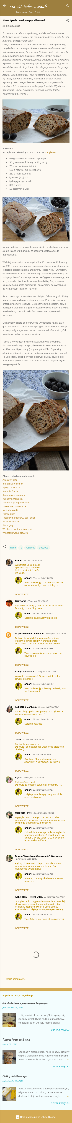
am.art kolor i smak (28, 6)
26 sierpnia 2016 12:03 (43, 914)
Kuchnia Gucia (10, 491)
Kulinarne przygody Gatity (16, 502)
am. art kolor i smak (13, 483)
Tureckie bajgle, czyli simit (16, 1039)
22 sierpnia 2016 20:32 (43, 578)
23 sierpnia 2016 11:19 (26, 859)
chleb (13, 547)
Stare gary (8, 525)
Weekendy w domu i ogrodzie (18, 529)
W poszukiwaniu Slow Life (29, 633)
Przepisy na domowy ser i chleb (19, 517)
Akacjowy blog (10, 480)
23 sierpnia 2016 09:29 (44, 813)
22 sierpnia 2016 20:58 (48, 707)
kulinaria (30, 547)
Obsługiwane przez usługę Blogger (36, 1117)
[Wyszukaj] (67, 6)
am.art (27, 578)
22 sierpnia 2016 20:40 (38, 601)
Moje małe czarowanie (14, 506)
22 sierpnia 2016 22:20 (33, 739)
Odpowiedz (21, 594)
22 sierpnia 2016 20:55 (43, 613)
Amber (19, 560)
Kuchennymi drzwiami (14, 495)
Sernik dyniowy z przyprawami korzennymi (25, 1002)
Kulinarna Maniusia (13, 498)
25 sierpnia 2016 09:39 (54, 897)
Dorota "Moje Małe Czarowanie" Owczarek (38, 856)
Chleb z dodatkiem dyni (15, 1076)
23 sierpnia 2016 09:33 (43, 828)
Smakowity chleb (11, 521)
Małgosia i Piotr (23, 812)
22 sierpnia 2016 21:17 (43, 684)
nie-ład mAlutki (10, 510)
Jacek (18, 739)
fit (21, 547)
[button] (67, 20)
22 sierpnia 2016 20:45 (56, 634)
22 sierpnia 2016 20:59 (43, 648)
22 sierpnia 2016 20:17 (34, 560)
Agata (18, 777)
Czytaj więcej (60, 1029)
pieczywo (43, 547)
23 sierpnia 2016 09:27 (43, 754)
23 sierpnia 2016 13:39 (43, 874)
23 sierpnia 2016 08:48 (33, 777)
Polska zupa (9, 514)
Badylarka (20, 601)
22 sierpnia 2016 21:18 (43, 719)
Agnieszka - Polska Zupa (29, 896)
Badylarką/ (50, 152)
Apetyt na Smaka (24, 671)
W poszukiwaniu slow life (15, 532)
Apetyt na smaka (11, 487)
